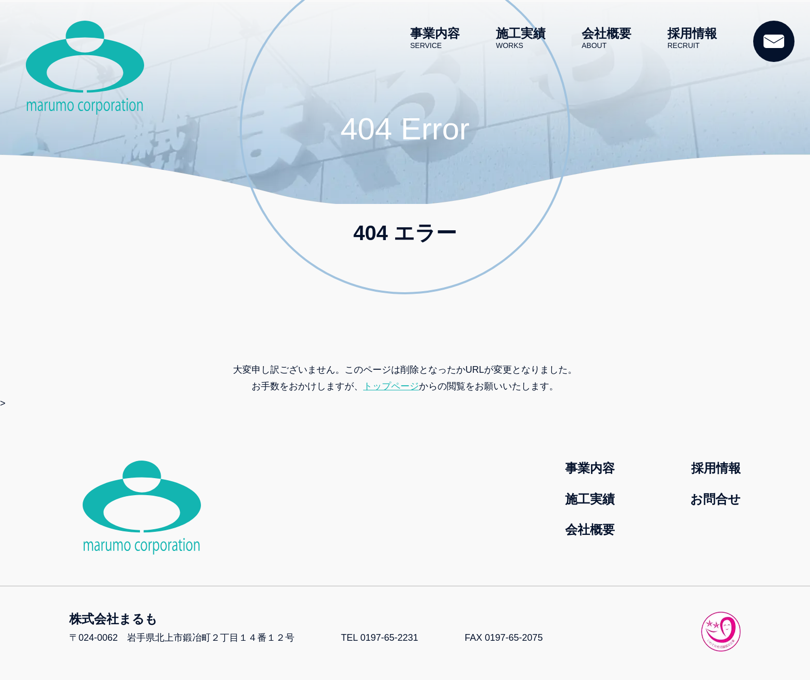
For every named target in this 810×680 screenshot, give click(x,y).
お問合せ (715, 499)
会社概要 (606, 38)
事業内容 (435, 38)
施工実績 (521, 38)
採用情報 (692, 38)
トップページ (391, 386)
